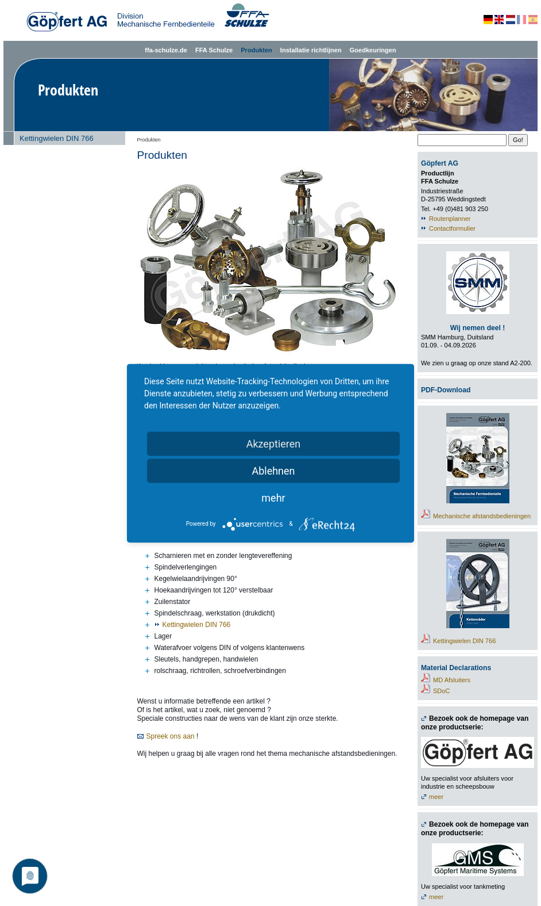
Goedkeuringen (373, 50)
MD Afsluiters (451, 679)
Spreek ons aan (170, 736)
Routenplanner (449, 218)
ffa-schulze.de (166, 50)
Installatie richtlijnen (311, 50)
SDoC (441, 690)
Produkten (256, 50)
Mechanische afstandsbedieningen (482, 516)
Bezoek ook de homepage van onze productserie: (474, 722)
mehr (273, 497)
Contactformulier (452, 228)
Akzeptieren (273, 443)
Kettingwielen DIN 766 (57, 138)
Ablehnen (273, 470)
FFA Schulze (214, 50)
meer (436, 796)
